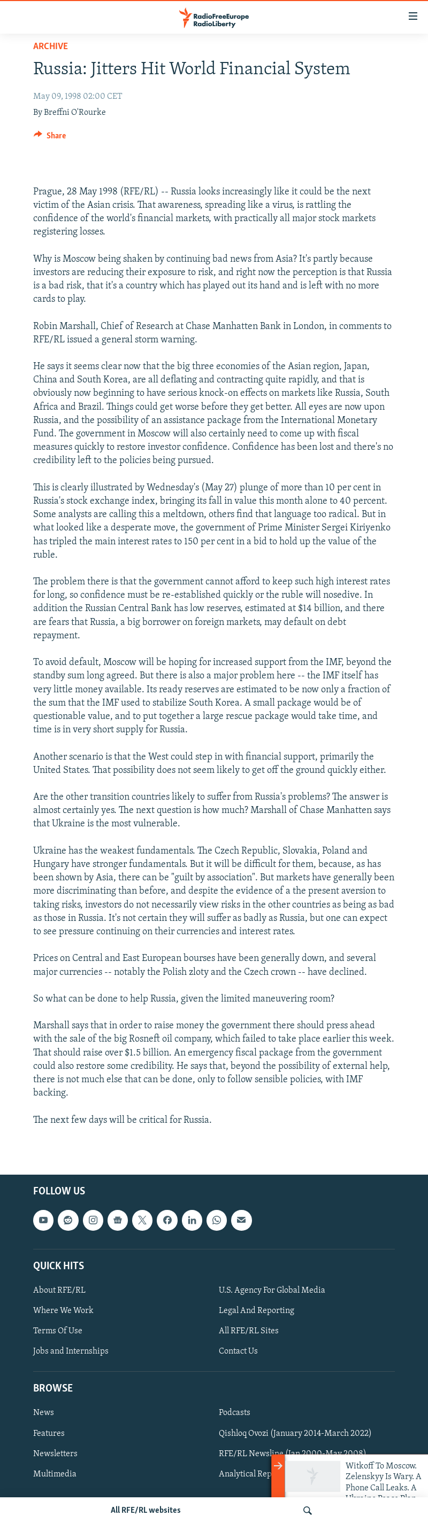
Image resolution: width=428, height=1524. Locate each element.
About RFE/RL (59, 1290)
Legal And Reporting (256, 1311)
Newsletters (55, 1453)
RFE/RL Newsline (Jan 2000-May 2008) (292, 1453)
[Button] (50, 138)
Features (49, 1433)
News (43, 1413)
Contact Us (238, 1351)
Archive (50, 47)
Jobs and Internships (71, 1351)
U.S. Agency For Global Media (272, 1290)
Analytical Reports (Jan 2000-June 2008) (294, 1474)
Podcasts (234, 1413)
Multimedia (55, 1474)
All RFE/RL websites (146, 1510)
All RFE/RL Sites (249, 1331)
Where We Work (63, 1311)
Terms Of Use (57, 1331)
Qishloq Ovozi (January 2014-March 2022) (295, 1433)
